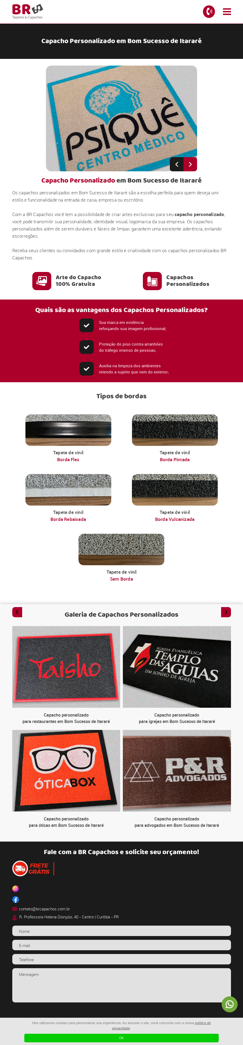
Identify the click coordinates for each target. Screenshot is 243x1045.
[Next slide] (190, 164)
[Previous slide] (176, 164)
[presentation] (121, 1017)
